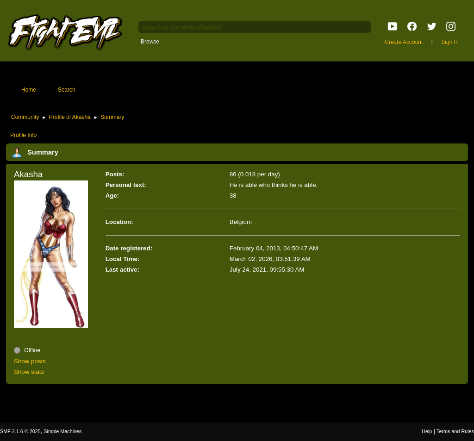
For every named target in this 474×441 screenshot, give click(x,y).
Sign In (449, 42)
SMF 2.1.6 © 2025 (20, 431)
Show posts (30, 361)
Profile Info (23, 135)
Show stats (29, 371)
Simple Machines (62, 431)
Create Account (404, 42)
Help (427, 431)
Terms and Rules (455, 431)
